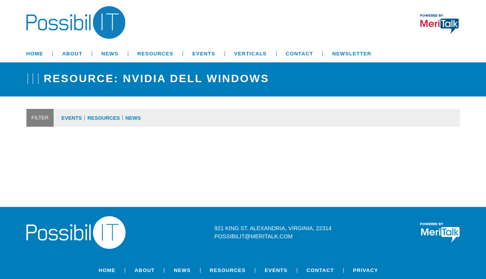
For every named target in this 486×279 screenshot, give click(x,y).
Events (203, 54)
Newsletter (351, 54)
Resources (156, 54)
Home (35, 54)
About (72, 54)
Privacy (365, 270)
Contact (299, 54)
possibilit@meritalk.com (253, 236)
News (109, 54)
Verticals (250, 54)
